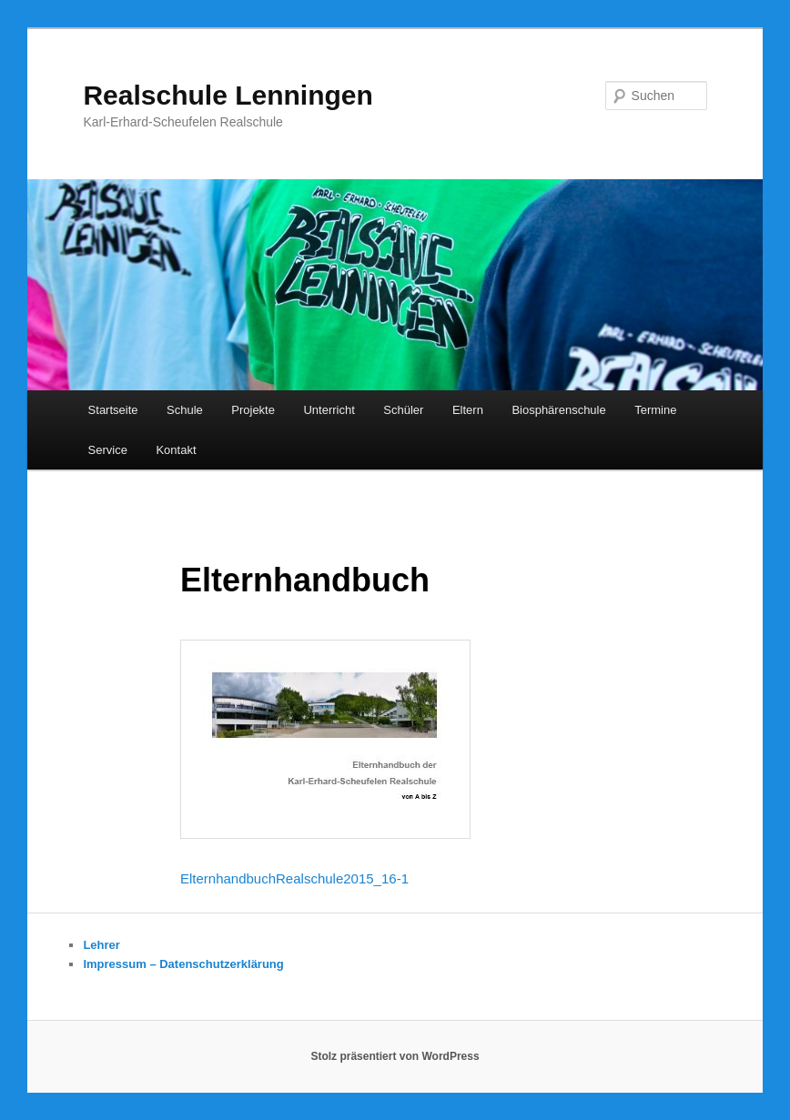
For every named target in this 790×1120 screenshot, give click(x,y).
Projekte (253, 410)
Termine (655, 410)
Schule (185, 410)
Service (107, 450)
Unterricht (328, 410)
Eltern (467, 410)
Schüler (403, 410)
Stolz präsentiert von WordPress (394, 1056)
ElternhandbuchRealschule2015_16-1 (294, 878)
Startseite (113, 410)
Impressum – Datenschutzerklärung (183, 964)
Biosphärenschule (558, 410)
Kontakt (176, 450)
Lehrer (101, 945)
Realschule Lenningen (227, 95)
